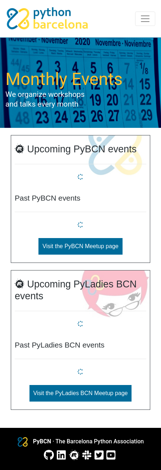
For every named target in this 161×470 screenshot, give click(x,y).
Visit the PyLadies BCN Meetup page (80, 393)
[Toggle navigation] (145, 19)
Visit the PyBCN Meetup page (80, 246)
